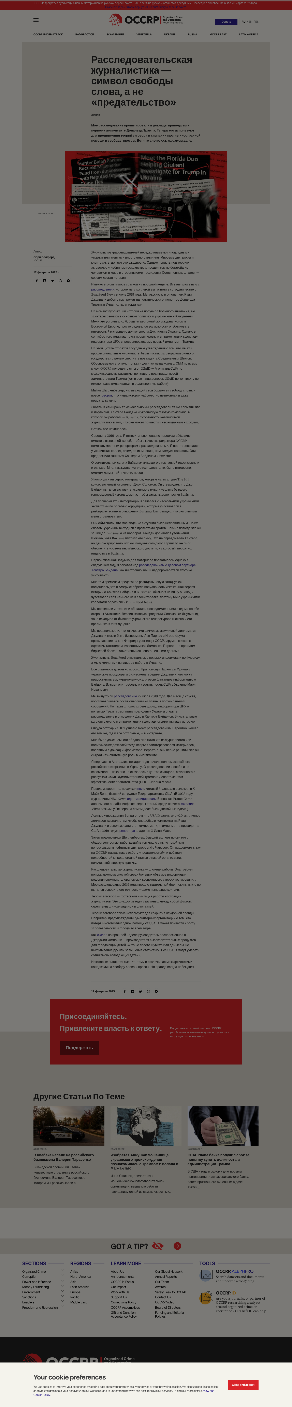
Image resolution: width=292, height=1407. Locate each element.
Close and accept (243, 1384)
